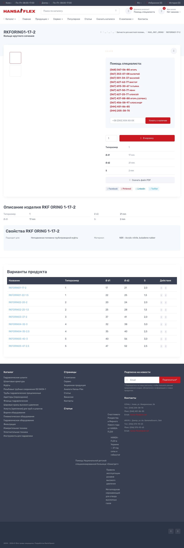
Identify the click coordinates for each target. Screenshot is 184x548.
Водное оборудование (14, 412)
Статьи (88, 19)
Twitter (154, 189)
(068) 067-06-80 (123, 69)
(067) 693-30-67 (124, 86)
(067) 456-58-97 (126, 102)
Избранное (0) (154, 3)
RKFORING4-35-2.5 (19, 331)
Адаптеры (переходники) (16, 397)
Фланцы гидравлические (16, 401)
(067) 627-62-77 (123, 82)
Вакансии (68, 397)
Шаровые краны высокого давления (21, 405)
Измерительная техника (15, 428)
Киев (7, 3)
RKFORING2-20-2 (18, 302)
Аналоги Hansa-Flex (73, 389)
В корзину (147, 138)
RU (137, 3)
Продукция (41, 19)
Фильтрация (10, 424)
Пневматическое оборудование (19, 416)
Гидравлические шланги (15, 377)
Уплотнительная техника (16, 432)
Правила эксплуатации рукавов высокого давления (113, 477)
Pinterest (126, 189)
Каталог (9, 19)
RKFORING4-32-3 (18, 324)
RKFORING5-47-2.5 (19, 346)
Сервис (57, 19)
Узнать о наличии (158, 120)
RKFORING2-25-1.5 (19, 309)
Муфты (7, 385)
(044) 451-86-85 (120, 106)
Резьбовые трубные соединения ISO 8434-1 (25, 389)
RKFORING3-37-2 (18, 317)
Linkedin (140, 189)
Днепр (44, 3)
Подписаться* (170, 380)
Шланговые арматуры (14, 381)
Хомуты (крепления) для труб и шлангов (23, 409)
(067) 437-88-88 (128, 98)
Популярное (73, 19)
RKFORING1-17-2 (17, 287)
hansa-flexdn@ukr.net (139, 431)
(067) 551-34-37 (124, 77)
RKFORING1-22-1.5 (18, 295)
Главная (27, 19)
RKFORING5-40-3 (18, 338)
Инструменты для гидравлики (18, 436)
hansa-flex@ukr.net (138, 415)
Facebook (112, 189)
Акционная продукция (75, 385)
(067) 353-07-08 (125, 73)
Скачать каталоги (105, 19)
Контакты (143, 19)
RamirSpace (49, 543)
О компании (125, 19)
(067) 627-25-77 (124, 94)
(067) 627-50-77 (122, 90)
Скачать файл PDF (140, 180)
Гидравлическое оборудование (19, 420)
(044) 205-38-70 (120, 110)
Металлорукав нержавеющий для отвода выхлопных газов (113, 496)
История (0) (173, 3)
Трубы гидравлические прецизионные (22, 393)
